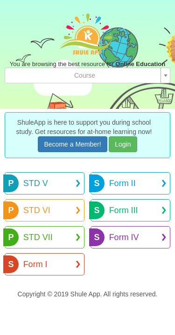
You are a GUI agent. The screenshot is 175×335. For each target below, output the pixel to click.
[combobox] (87, 75)
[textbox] (85, 75)
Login (123, 144)
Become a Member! (72, 144)
